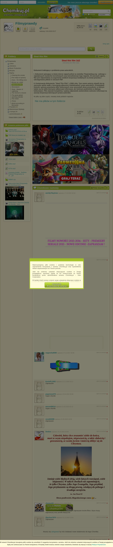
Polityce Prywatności (99, 544)
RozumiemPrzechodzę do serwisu (57, 285)
